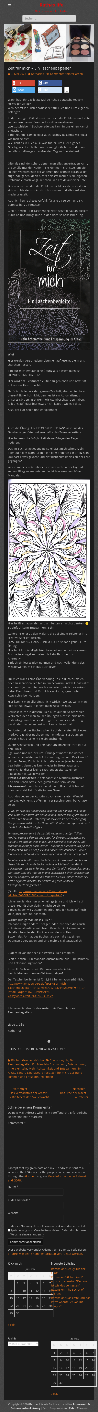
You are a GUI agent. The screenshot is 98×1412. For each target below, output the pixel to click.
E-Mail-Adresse (19, 1200)
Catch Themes (78, 1408)
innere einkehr (17, 1068)
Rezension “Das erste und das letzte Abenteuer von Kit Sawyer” (70, 1302)
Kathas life (51, 5)
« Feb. (12, 1324)
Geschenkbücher (33, 1060)
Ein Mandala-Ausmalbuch (49, 1064)
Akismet (29, 1176)
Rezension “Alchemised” (67, 1277)
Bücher (16, 1060)
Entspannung (76, 1064)
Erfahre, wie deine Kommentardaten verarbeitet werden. (45, 1254)
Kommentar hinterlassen (66, 74)
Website (13, 1213)
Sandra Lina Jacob (28, 1072)
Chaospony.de (59, 1060)
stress (46, 1072)
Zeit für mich (59, 1072)
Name (13, 1186)
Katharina (37, 74)
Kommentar (17, 1123)
